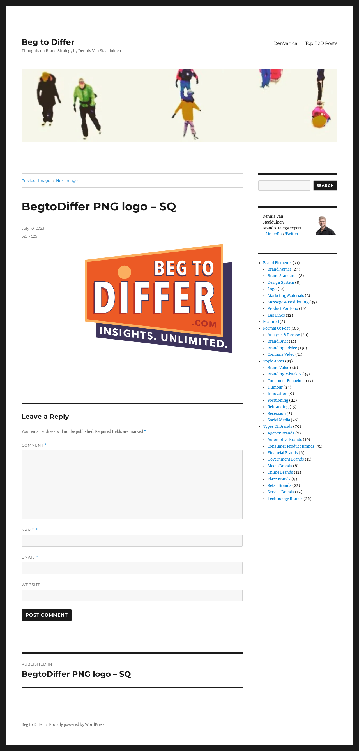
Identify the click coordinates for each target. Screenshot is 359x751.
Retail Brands (279, 485)
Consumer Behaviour (286, 380)
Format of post (276, 328)
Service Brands (281, 492)
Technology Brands (285, 498)
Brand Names (280, 269)
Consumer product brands (291, 446)
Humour (275, 387)
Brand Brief (278, 341)
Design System (281, 282)
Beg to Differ (48, 42)
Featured (271, 321)
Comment (34, 445)
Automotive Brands (285, 439)
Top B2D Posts (321, 43)
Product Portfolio (283, 308)
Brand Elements (277, 263)
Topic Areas (273, 361)
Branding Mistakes (285, 374)
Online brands (280, 472)
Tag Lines (276, 315)
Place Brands (279, 479)
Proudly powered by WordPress (77, 724)
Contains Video (281, 354)
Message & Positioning (288, 302)
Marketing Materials (286, 295)
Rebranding (278, 406)
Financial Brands (283, 452)
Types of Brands (277, 426)
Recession (277, 413)
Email (30, 557)
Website (31, 584)
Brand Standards (283, 275)
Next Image (67, 180)
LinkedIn (274, 234)
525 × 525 (29, 236)
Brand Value (278, 367)
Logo (272, 289)
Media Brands (280, 466)
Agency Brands (281, 433)
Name (30, 529)
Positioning (278, 400)
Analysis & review (284, 335)
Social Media (279, 420)
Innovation (277, 393)
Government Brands (286, 459)
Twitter (291, 234)
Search (325, 185)
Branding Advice (282, 348)
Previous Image (36, 180)
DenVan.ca (285, 43)
